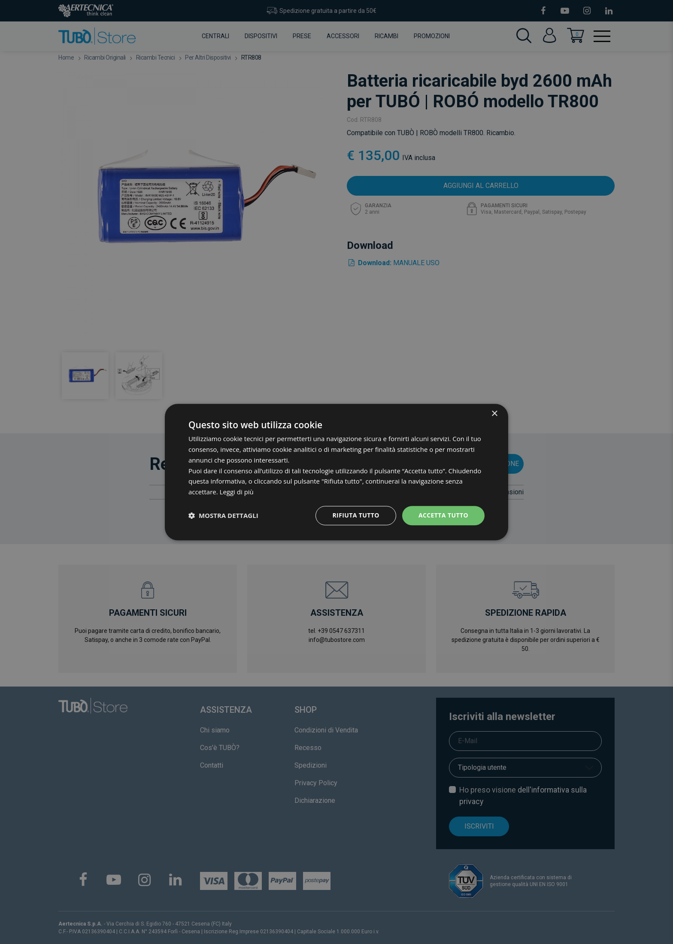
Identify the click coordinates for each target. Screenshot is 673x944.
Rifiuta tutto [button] (355, 515)
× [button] (494, 414)
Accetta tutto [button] (443, 515)
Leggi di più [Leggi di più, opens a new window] (237, 491)
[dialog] (336, 472)
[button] (223, 515)
